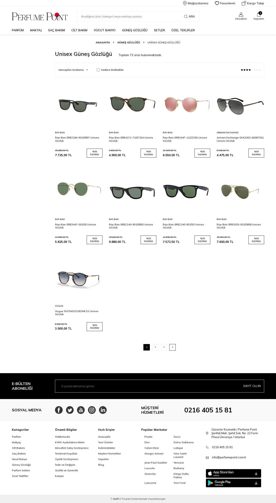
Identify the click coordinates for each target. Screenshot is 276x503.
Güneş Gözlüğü (134, 30)
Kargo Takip (253, 3)
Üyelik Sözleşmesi (66, 459)
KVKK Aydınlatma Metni (70, 442)
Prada (148, 436)
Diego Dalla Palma (181, 475)
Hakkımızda (62, 436)
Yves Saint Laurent (180, 455)
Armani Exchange (227, 132)
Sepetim (103, 459)
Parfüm (18, 30)
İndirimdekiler (106, 448)
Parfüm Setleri (21, 470)
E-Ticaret (124, 498)
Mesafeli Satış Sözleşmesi (71, 448)
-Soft (114, 498)
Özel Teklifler (183, 30)
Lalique (178, 448)
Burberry (179, 468)
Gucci (177, 436)
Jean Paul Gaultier (155, 462)
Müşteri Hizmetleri (109, 453)
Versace (179, 462)
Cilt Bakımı (18, 448)
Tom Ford (179, 482)
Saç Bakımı (56, 30)
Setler (159, 30)
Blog (101, 464)
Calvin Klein (151, 448)
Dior (147, 442)
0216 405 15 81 (208, 410)
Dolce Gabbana (184, 442)
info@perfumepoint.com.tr (229, 457)
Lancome (150, 482)
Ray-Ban (60, 132)
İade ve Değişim (65, 464)
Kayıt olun (252, 386)
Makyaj (36, 30)
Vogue (59, 306)
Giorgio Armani (153, 453)
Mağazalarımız (196, 3)
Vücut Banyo (105, 30)
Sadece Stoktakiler (110, 69)
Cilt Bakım (79, 30)
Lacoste (149, 468)
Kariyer (59, 476)
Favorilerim (225, 3)
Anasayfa (103, 42)
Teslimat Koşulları (66, 453)
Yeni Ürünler (105, 442)
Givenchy (150, 473)
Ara (189, 16)
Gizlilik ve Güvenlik (66, 470)
